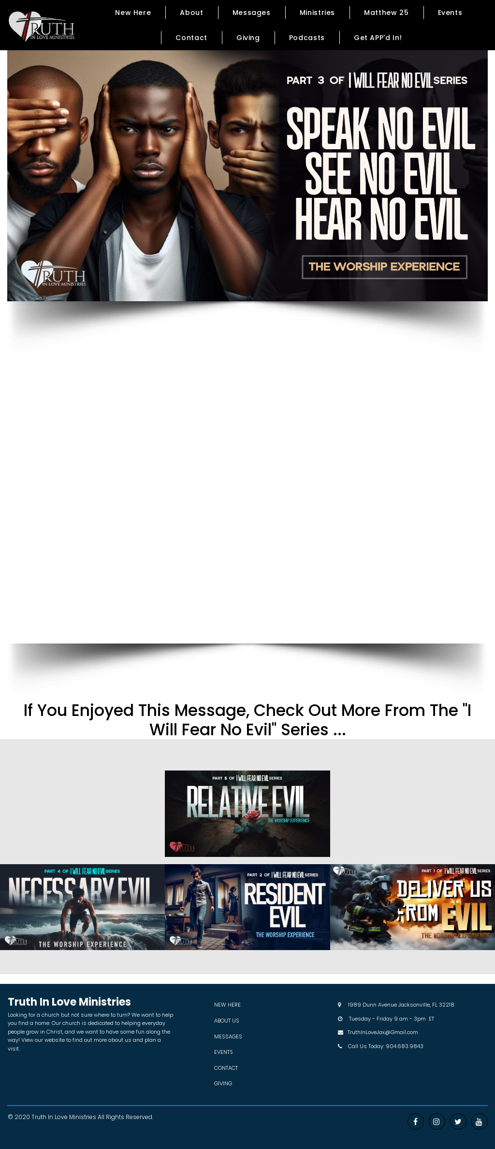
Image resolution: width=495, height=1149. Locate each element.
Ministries (317, 12)
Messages (252, 12)
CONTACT (226, 1068)
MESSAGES (228, 1036)
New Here (133, 12)
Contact (191, 37)
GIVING (223, 1083)
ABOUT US (226, 1020)
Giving (248, 37)
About (191, 12)
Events (450, 12)
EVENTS (223, 1052)
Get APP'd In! (378, 37)
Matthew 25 (386, 12)
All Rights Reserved (125, 1117)
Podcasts (307, 37)
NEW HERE (227, 1005)
